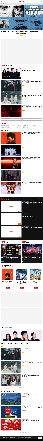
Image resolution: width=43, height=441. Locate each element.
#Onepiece (25, 127)
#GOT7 (28, 125)
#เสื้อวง (24, 125)
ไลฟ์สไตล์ (9, 327)
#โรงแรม (7, 125)
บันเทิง (2, 327)
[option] (21, 20)
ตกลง (40, 438)
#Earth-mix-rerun (17, 127)
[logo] (21, 1)
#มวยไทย (12, 125)
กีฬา (6, 327)
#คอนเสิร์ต (3, 125)
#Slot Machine (19, 125)
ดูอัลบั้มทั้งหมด (39, 199)
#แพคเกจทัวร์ (3, 127)
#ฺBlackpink (34, 125)
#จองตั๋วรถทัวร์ (9, 127)
